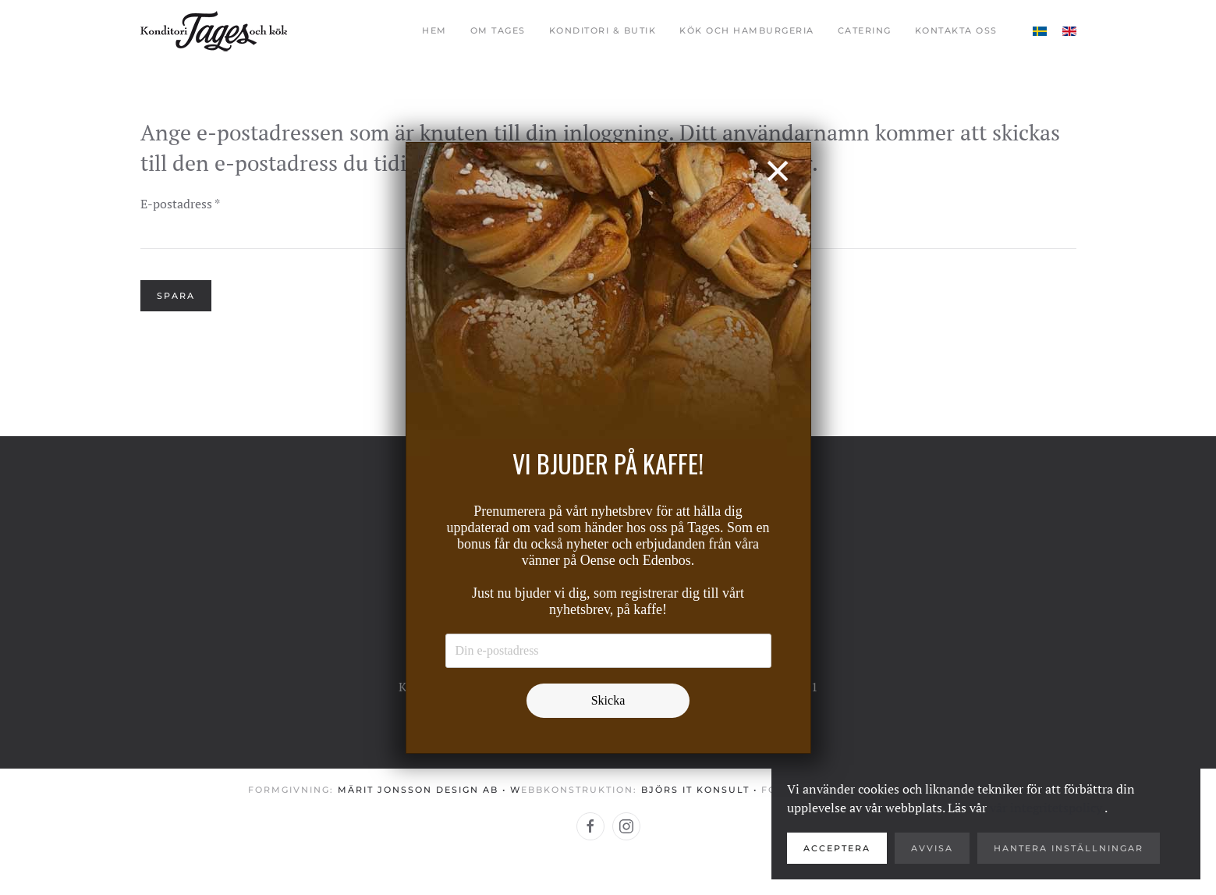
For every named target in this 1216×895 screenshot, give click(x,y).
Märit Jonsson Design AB (418, 790)
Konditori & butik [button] (603, 30)
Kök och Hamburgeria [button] (746, 30)
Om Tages (498, 30)
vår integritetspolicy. (1047, 807)
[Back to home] (213, 31)
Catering (865, 30)
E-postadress (180, 203)
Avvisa (932, 848)
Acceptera (836, 848)
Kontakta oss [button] (956, 30)
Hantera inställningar (1068, 848)
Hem (434, 30)
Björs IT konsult (695, 790)
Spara (176, 295)
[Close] (777, 171)
